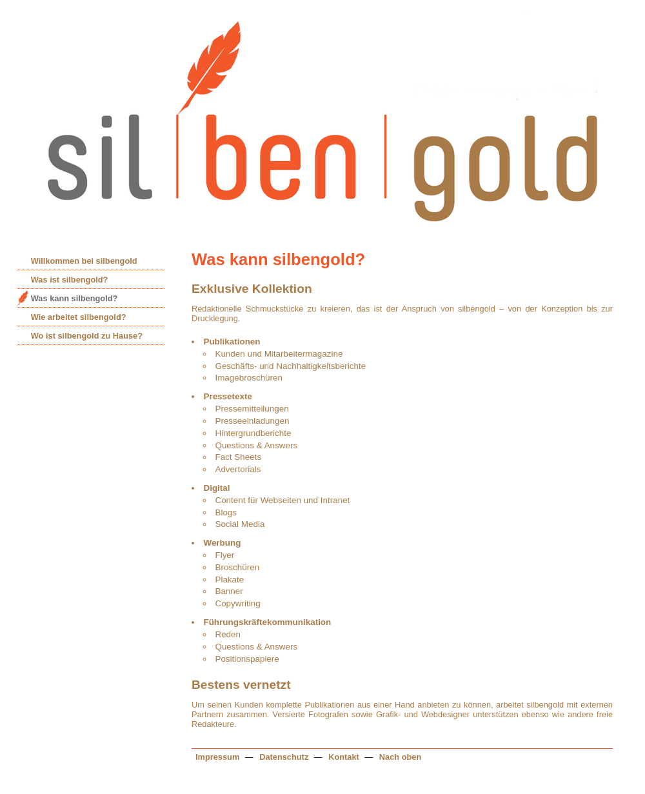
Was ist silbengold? (69, 279)
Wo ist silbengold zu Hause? (87, 336)
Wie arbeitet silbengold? (78, 317)
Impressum (217, 757)
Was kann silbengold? (74, 298)
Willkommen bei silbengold (84, 261)
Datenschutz (283, 757)
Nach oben (400, 757)
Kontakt (342, 757)
